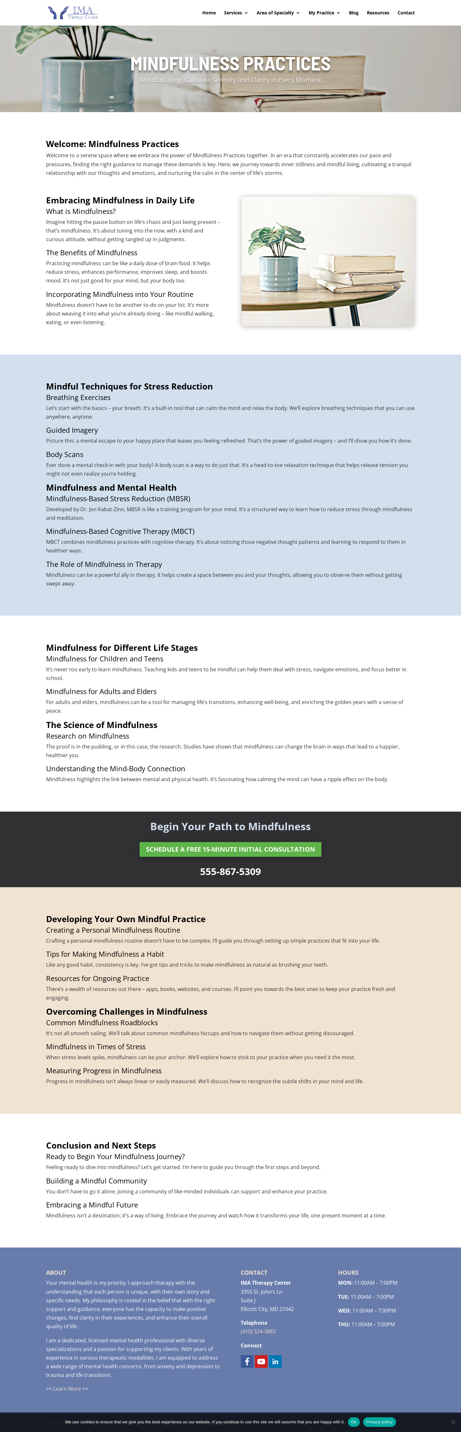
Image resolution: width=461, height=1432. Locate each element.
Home (209, 13)
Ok (354, 1422)
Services (233, 13)
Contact (406, 13)
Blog (354, 13)
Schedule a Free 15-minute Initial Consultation (230, 849)
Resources (378, 13)
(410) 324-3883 (258, 1331)
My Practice (321, 13)
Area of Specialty (275, 13)
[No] (453, 1422)
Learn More (67, 1388)
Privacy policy (379, 1422)
